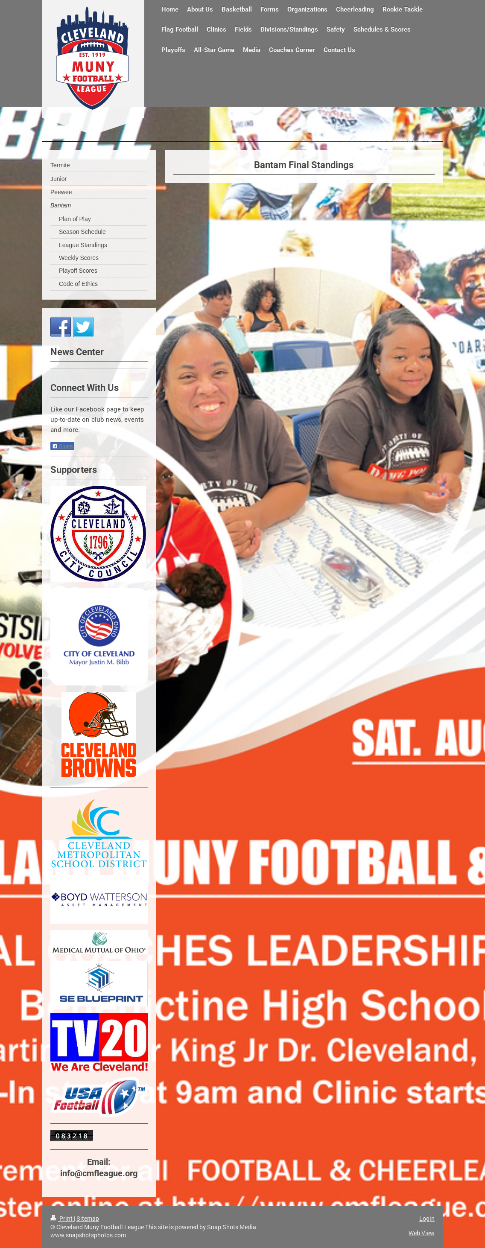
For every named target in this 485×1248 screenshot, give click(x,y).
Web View (422, 1233)
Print (62, 1218)
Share (62, 446)
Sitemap (87, 1218)
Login (427, 1218)
